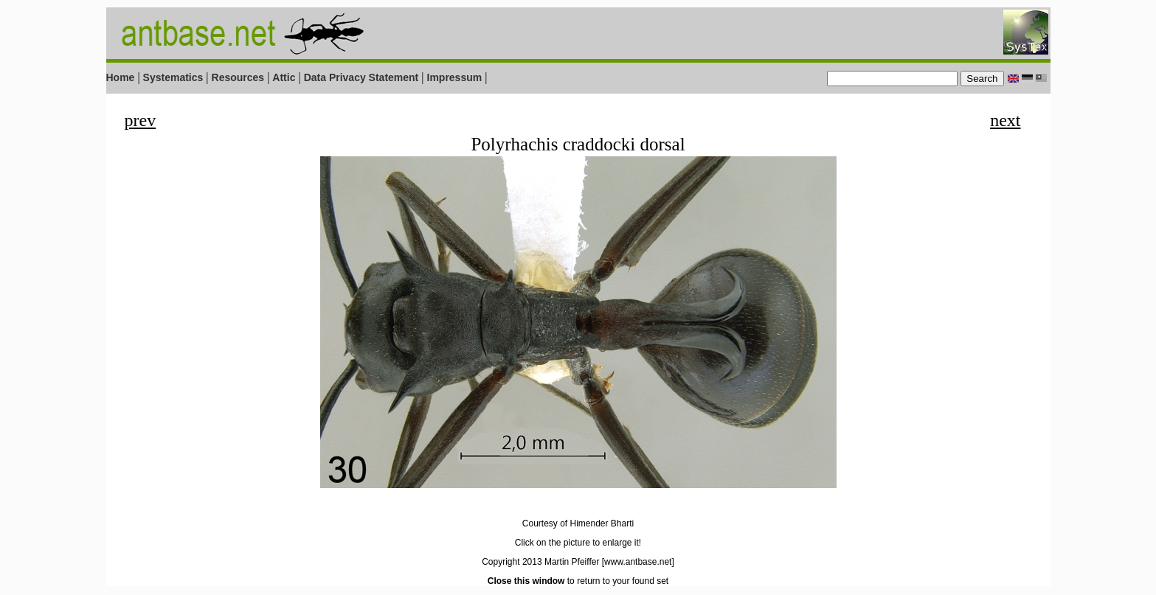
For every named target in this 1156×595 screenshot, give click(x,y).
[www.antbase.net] (638, 562)
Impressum (454, 77)
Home (120, 77)
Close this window (526, 581)
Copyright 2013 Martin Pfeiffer (540, 562)
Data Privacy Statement (361, 77)
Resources (238, 77)
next (1005, 120)
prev (140, 120)
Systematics (173, 77)
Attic (283, 77)
